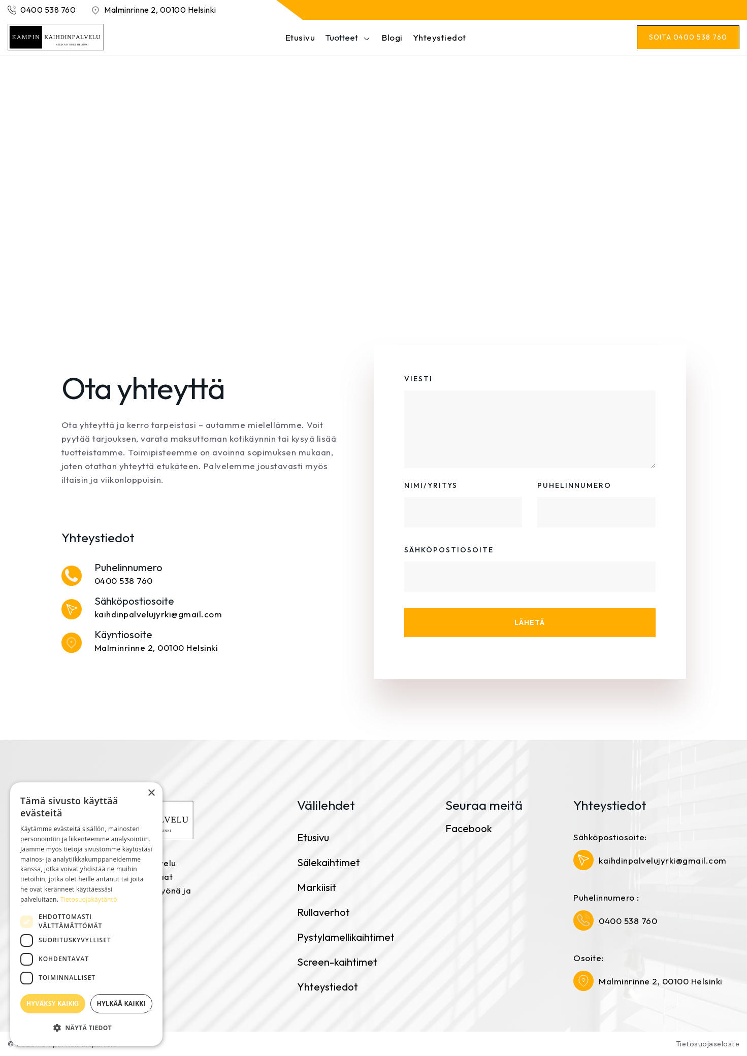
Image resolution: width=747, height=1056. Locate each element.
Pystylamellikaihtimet (346, 937)
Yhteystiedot (439, 37)
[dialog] (86, 914)
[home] (56, 37)
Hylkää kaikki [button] (121, 1003)
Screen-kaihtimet (337, 961)
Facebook (468, 828)
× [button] (151, 793)
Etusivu (300, 37)
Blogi (392, 37)
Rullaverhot (323, 912)
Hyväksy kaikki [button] (52, 1003)
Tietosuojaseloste (708, 1043)
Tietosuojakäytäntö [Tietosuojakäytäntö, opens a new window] (88, 899)
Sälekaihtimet (328, 862)
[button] (343, 37)
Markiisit (316, 887)
